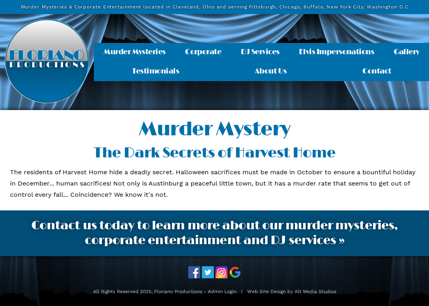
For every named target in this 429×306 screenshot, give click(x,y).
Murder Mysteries (134, 52)
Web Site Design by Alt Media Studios (291, 291)
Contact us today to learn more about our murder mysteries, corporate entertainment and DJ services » (214, 233)
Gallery (406, 52)
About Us (271, 71)
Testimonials (155, 71)
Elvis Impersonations (336, 52)
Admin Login (222, 291)
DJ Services (260, 52)
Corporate (203, 52)
